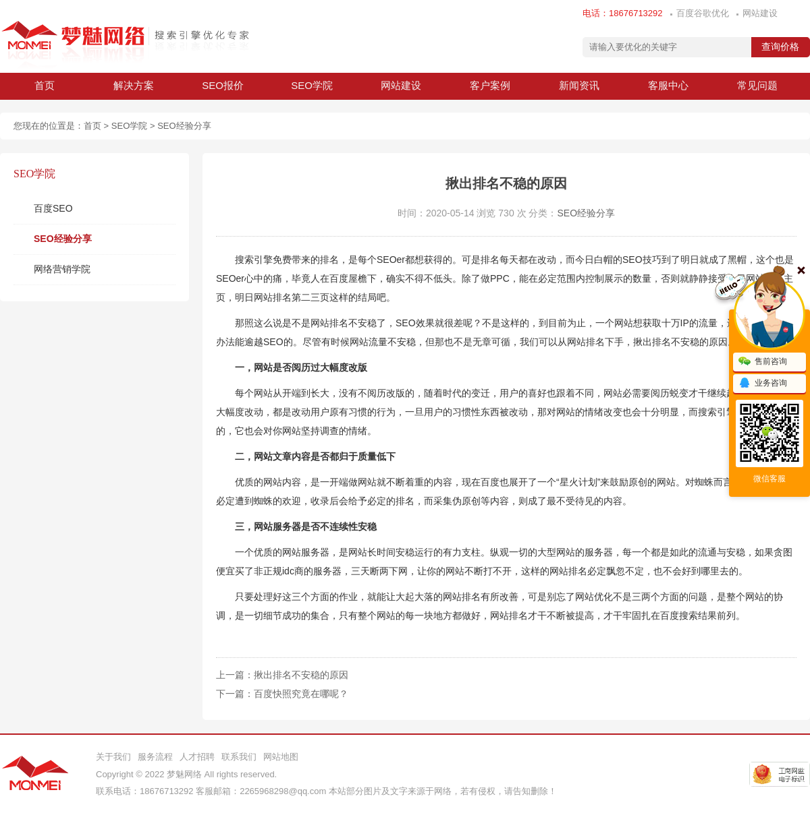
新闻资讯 (579, 85)
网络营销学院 (62, 269)
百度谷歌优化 (702, 13)
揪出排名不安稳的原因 (301, 674)
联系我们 (238, 757)
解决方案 (133, 85)
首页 (44, 85)
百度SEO (53, 208)
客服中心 (668, 85)
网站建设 (760, 13)
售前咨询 (762, 362)
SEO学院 (312, 85)
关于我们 (113, 757)
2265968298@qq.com (283, 791)
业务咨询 (762, 383)
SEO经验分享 (184, 126)
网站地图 (280, 757)
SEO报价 (223, 85)
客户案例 (490, 85)
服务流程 (155, 757)
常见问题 (757, 85)
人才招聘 (197, 757)
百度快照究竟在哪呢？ (301, 693)
